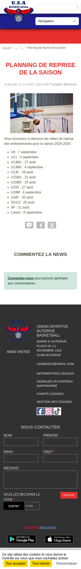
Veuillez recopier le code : (22, 497)
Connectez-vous (21, 278)
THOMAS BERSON (63, 84)
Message (12, 468)
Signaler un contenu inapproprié (55, 384)
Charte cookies (50, 393)
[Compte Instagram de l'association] (49, 411)
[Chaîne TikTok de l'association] (57, 411)
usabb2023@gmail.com (55, 364)
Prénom (51, 435)
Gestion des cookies (54, 401)
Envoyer (68, 495)
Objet (49, 451)
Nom (9, 435)
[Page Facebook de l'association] (40, 411)
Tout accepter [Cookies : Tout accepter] (16, 563)
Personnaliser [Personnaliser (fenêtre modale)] (67, 563)
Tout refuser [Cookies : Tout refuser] (41, 563)
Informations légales (55, 373)
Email (10, 451)
